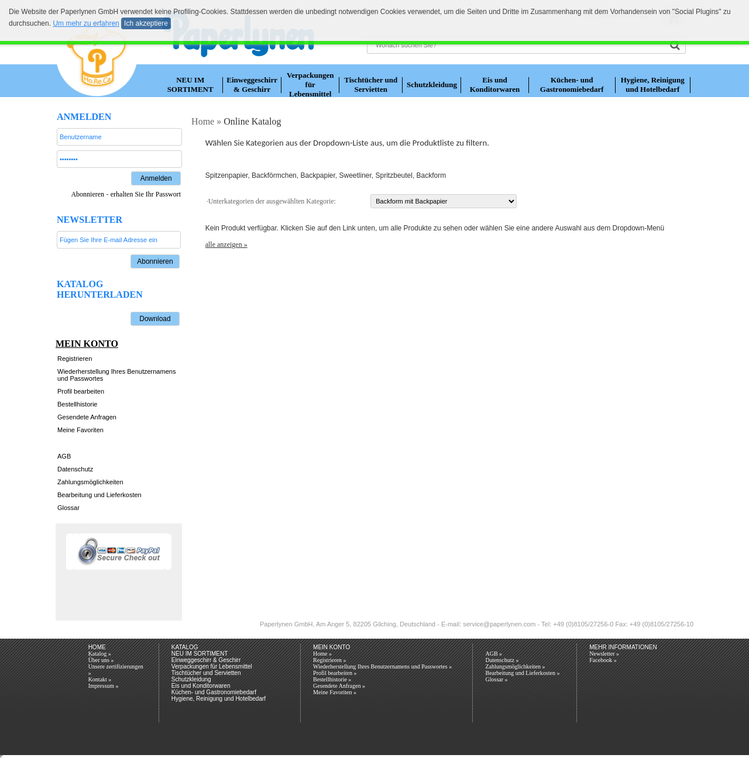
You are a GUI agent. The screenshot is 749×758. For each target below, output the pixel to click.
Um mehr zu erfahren (86, 23)
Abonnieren (87, 194)
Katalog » (99, 653)
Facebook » (602, 660)
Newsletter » (604, 653)
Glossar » (496, 679)
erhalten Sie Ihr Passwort (146, 194)
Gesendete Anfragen (86, 417)
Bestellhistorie (77, 404)
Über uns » (101, 660)
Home (201, 121)
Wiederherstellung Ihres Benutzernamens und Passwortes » (382, 666)
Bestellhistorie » (332, 679)
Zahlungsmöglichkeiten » (515, 666)
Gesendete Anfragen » (339, 686)
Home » (322, 653)
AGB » (493, 653)
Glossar (68, 507)
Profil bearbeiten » (334, 673)
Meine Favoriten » (334, 692)
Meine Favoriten (80, 429)
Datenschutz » (501, 660)
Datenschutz (75, 469)
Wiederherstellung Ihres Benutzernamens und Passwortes (116, 375)
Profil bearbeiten (80, 391)
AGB (64, 456)
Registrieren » (329, 660)
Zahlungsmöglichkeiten (90, 481)
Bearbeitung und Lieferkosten (99, 494)
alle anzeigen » (226, 244)
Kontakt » (100, 679)
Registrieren (74, 358)
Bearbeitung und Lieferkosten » (522, 673)
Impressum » (103, 686)
